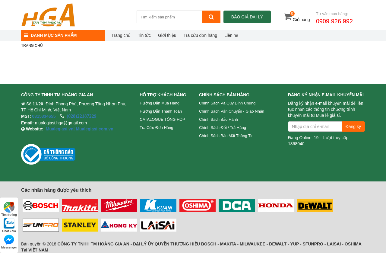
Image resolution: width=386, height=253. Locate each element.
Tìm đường (9, 209)
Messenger (9, 241)
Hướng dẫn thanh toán (161, 111)
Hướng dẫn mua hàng (159, 103)
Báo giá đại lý (247, 16)
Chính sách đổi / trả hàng (222, 127)
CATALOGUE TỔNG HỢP (162, 119)
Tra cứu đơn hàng (200, 35)
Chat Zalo (9, 225)
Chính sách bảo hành (218, 119)
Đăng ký (353, 126)
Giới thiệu (167, 35)
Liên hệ (231, 35)
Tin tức (144, 35)
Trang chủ (121, 35)
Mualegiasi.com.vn (94, 128)
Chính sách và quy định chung (227, 103)
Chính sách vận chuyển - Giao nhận (231, 111)
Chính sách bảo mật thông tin (226, 135)
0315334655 (44, 116)
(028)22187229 (81, 116)
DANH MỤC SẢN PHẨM (50, 35)
